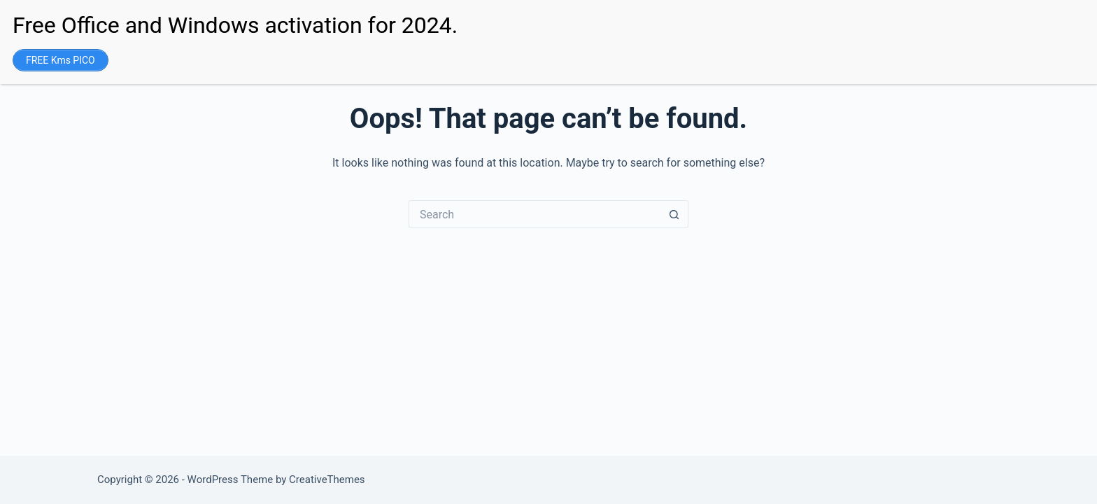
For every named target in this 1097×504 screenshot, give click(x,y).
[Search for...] (534, 214)
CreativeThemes (327, 479)
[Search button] (674, 214)
